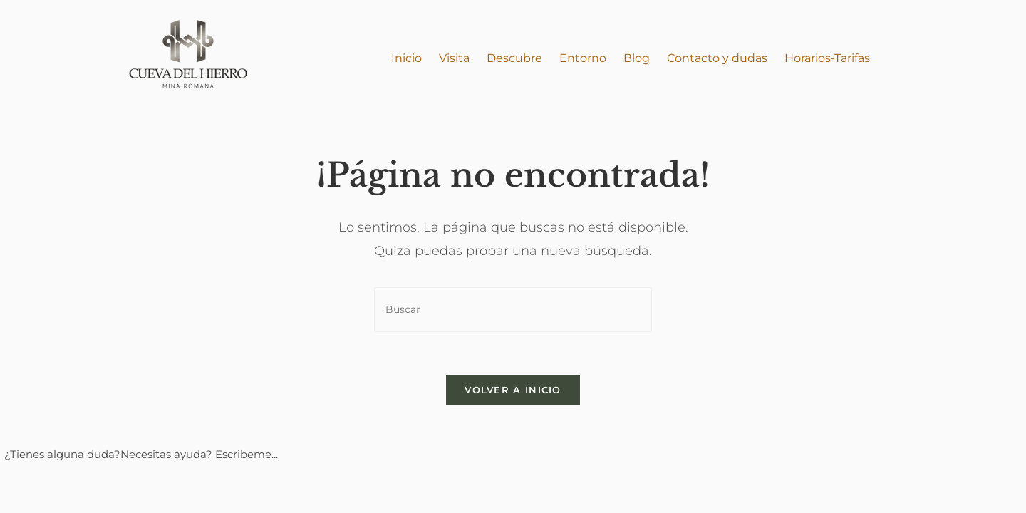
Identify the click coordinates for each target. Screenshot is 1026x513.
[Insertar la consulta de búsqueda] (513, 309)
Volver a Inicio (513, 389)
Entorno (582, 58)
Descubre (514, 58)
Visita (454, 58)
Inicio (406, 58)
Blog (636, 58)
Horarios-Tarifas (827, 58)
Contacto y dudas (717, 58)
